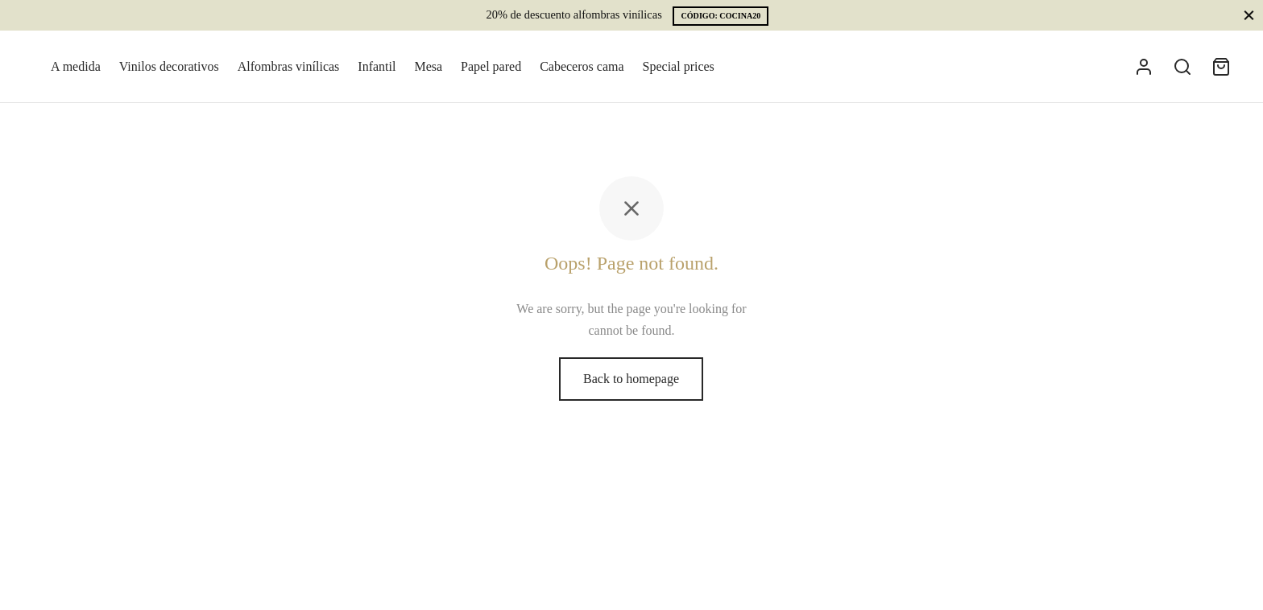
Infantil (376, 66)
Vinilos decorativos (169, 66)
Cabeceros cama (581, 66)
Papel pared (491, 66)
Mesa (428, 66)
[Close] (1249, 15)
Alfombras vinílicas (289, 66)
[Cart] (1221, 66)
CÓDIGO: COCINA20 (720, 15)
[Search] (1182, 66)
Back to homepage (631, 378)
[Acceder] (1143, 66)
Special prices (678, 66)
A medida (76, 66)
